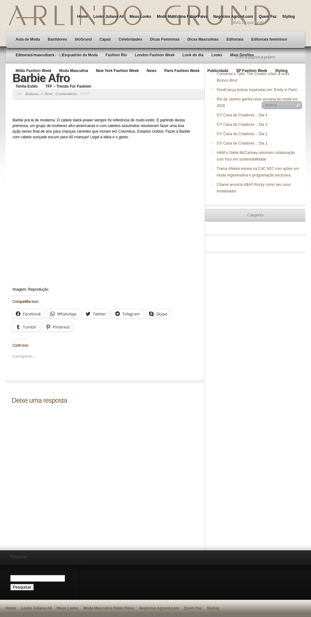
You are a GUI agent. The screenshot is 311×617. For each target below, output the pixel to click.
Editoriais (235, 39)
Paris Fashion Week (182, 71)
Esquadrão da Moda (80, 55)
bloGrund (83, 39)
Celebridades (130, 39)
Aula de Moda (28, 39)
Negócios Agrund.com (233, 16)
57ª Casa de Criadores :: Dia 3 (242, 124)
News (151, 71)
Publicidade (217, 71)
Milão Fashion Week (33, 71)
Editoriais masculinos (35, 55)
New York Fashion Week (117, 71)
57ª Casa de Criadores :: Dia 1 (242, 143)
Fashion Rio (116, 55)
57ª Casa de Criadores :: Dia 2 (242, 134)
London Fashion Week (155, 55)
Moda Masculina (73, 71)
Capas (105, 39)
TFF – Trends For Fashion (68, 86)
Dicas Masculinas (203, 39)
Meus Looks (140, 16)
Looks (216, 55)
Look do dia (193, 55)
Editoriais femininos (269, 39)
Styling (288, 16)
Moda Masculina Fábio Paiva (182, 16)
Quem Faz (268, 16)
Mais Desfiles (242, 55)
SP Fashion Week (251, 71)
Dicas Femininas (165, 39)
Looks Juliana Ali (108, 16)
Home (82, 16)
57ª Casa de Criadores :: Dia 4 (242, 115)
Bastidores (57, 39)
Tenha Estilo (26, 86)
